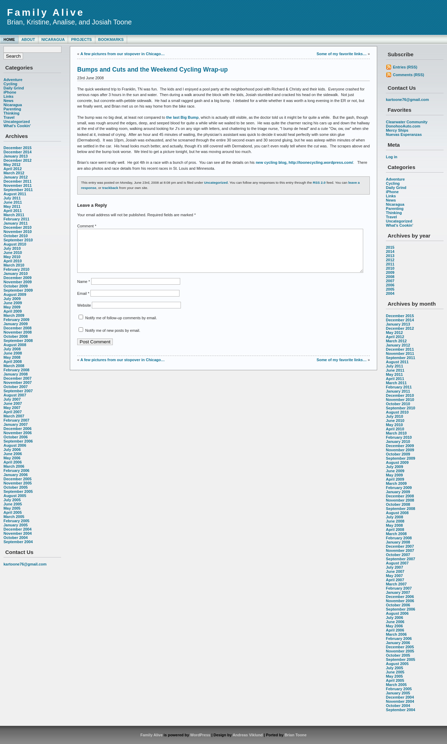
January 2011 (15, 223)
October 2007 (15, 387)
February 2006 (16, 470)
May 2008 (12, 357)
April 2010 (12, 261)
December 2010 (17, 227)
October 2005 (15, 487)
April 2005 (12, 512)
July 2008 (12, 349)
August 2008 (14, 345)
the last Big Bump (182, 117)
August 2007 (14, 395)
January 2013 (15, 156)
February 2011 (16, 219)
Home (9, 39)
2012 (390, 260)
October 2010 (15, 236)
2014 (390, 251)
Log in (391, 157)
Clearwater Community (406, 122)
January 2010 (15, 273)
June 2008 (12, 353)
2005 (390, 289)
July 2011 (12, 198)
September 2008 (18, 340)
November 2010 (17, 231)
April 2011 (12, 211)
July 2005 (12, 500)
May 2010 (12, 257)
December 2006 (17, 428)
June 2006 (12, 454)
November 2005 (17, 483)
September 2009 (18, 290)
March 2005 (13, 517)
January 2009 (15, 324)
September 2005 (18, 491)
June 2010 (12, 252)
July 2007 (12, 399)
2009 (390, 272)
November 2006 (17, 433)
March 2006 (13, 466)
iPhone (9, 92)
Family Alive (46, 12)
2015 (390, 247)
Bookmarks (111, 39)
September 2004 (18, 542)
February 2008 (16, 370)
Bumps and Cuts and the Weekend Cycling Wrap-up (152, 69)
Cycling (10, 84)
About (28, 39)
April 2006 (12, 462)
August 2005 (14, 496)
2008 (390, 277)
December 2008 (17, 328)
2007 (390, 281)
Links (8, 96)
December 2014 (17, 152)
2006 (390, 285)
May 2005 (12, 508)
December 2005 (17, 479)
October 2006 (15, 437)
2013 (390, 256)
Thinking (11, 113)
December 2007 (17, 378)
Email (83, 302)
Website (84, 314)
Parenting (12, 109)
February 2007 (16, 420)
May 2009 (12, 307)
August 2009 (14, 294)
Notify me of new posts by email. (112, 339)
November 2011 (17, 185)
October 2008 (15, 336)
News (8, 101)
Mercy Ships (397, 130)
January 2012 (15, 177)
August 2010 (14, 244)
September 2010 (18, 240)
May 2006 (12, 458)
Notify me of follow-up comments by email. (121, 326)
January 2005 (15, 525)
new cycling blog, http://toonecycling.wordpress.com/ (304, 162)
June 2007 (12, 403)
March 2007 (13, 416)
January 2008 (15, 374)
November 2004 (17, 533)
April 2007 (12, 412)
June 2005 (12, 504)
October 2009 (15, 286)
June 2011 (12, 202)
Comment (86, 226)
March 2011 (13, 215)
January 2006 (15, 475)
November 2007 (17, 382)
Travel (9, 117)
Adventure (12, 80)
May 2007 (12, 408)
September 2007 (18, 391)
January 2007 (15, 424)
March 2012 (13, 173)
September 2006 (18, 441)
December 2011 (17, 181)
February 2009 (16, 320)
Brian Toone (296, 735)
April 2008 (12, 361)
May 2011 (12, 206)
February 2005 (16, 521)
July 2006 (12, 449)
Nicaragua (53, 39)
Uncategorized (16, 121)
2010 (390, 268)
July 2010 (12, 248)
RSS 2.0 (319, 182)
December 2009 (17, 278)
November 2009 (17, 282)
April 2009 (12, 311)
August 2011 (14, 194)
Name (83, 290)
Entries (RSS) (405, 67)
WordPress (200, 735)
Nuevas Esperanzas (404, 134)
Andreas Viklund (248, 735)
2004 (390, 293)
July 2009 (12, 299)
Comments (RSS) (408, 75)
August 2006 (14, 445)
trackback (110, 188)
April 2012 (12, 169)
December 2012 (17, 160)
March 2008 (13, 366)
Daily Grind (13, 88)
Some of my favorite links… (341, 54)
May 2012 (12, 164)
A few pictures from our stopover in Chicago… (122, 54)
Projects (81, 39)
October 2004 (15, 537)
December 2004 (17, 529)
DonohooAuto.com (403, 126)
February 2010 (16, 269)
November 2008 (17, 332)
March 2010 (13, 265)
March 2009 (13, 315)
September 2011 (18, 190)
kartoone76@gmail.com (24, 564)
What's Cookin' (17, 126)
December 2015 (17, 148)
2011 (390, 264)
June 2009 (12, 303)
